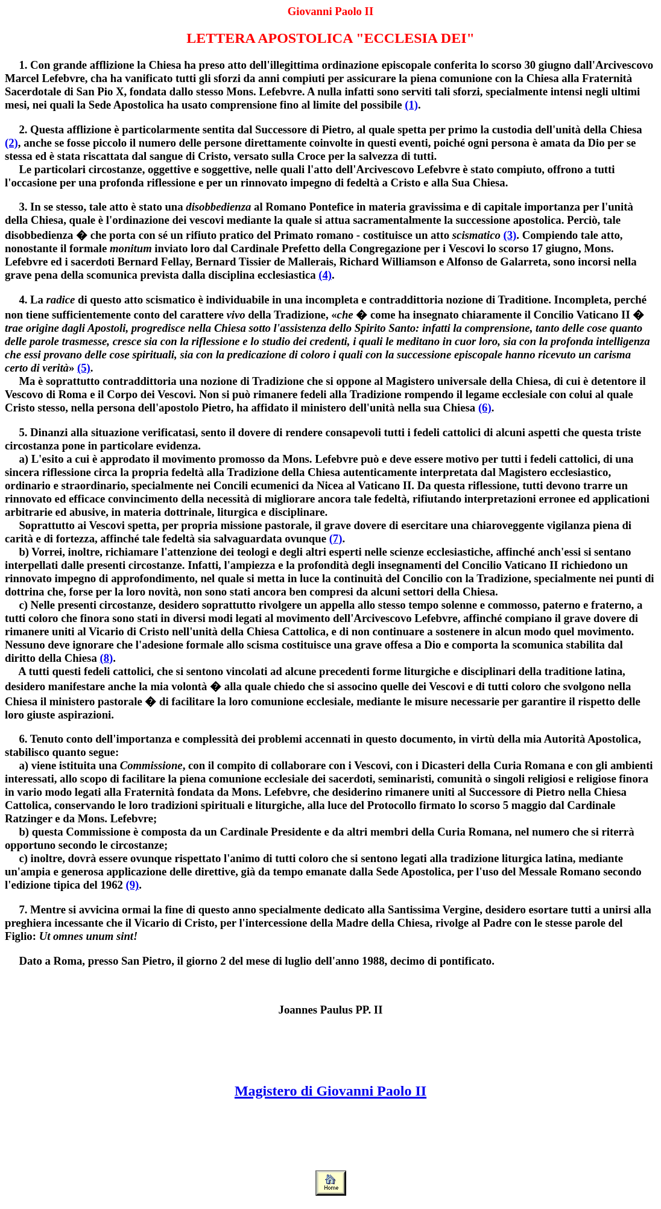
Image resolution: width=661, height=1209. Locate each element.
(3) (510, 235)
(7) (336, 538)
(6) (485, 407)
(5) (83, 367)
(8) (106, 658)
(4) (325, 274)
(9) (132, 884)
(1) (411, 104)
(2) (11, 142)
